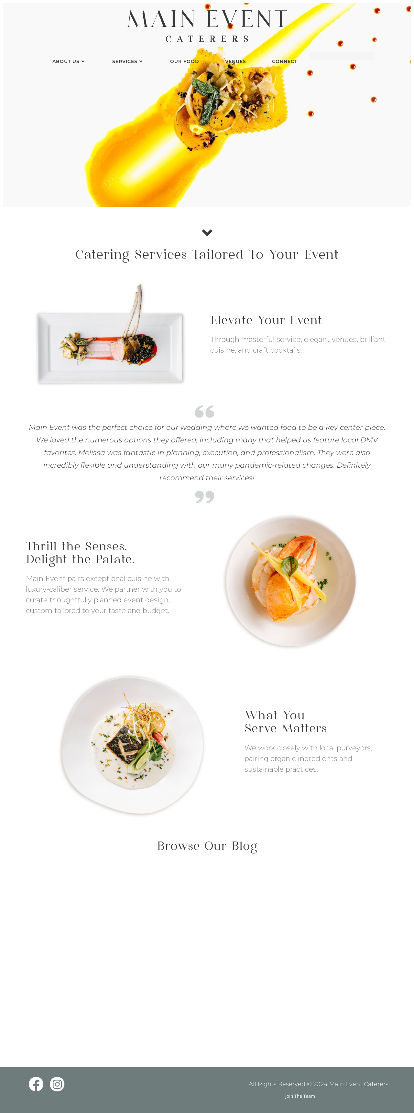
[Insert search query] (342, 56)
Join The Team (300, 1096)
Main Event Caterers (358, 1084)
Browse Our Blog (207, 847)
